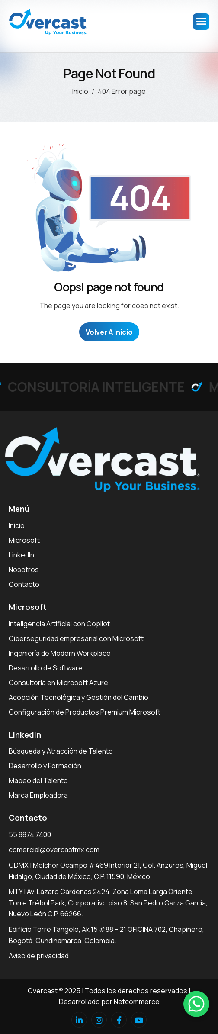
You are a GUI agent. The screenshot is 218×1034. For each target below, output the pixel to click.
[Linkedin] (79, 1020)
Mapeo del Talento (38, 780)
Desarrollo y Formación (45, 765)
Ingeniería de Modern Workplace (60, 653)
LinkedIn (21, 555)
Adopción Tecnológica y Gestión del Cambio (78, 697)
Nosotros (24, 569)
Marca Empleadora (38, 795)
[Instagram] (99, 1020)
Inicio (17, 525)
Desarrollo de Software (46, 668)
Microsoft (24, 540)
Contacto (24, 584)
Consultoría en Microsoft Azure (58, 682)
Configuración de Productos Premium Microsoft (84, 712)
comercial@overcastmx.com (54, 849)
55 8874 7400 (30, 834)
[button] (196, 1004)
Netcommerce (137, 1001)
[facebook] (119, 1020)
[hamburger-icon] (201, 21)
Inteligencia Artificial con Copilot (59, 623)
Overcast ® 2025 (54, 990)
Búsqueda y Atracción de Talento (61, 751)
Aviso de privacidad (39, 955)
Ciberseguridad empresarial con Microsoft (76, 638)
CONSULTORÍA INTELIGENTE (98, 387)
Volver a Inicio (109, 332)
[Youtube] (139, 1020)
